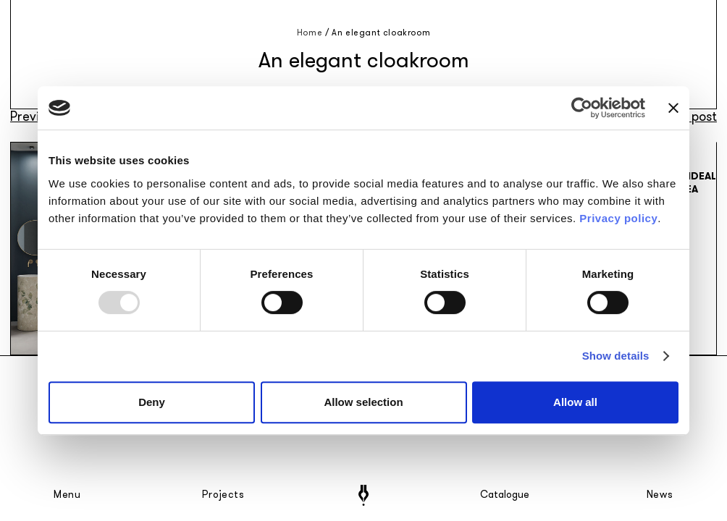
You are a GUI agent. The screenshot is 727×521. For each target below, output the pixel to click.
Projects (223, 494)
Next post (689, 116)
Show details (616, 356)
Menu (67, 494)
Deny (151, 402)
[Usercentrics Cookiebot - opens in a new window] (581, 108)
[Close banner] (673, 108)
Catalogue (504, 494)
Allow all (575, 402)
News (660, 494)
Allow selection (363, 402)
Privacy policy (618, 218)
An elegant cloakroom (381, 32)
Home (309, 32)
